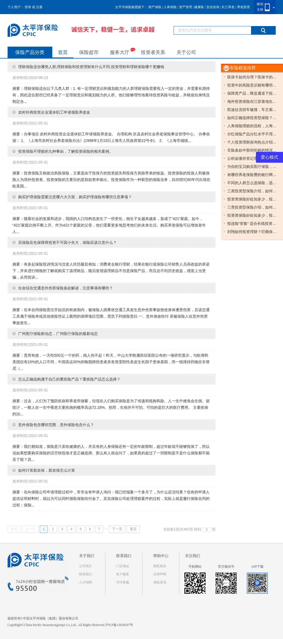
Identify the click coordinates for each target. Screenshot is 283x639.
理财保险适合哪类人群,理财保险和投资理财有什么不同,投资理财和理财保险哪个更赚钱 (91, 67)
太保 (260, 9)
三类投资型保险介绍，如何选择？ (253, 191)
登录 (28, 7)
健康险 (199, 7)
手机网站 (194, 566)
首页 (63, 52)
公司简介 (85, 566)
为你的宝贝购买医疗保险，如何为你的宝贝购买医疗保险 (253, 166)
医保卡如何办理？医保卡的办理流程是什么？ (253, 77)
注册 (39, 7)
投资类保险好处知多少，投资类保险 (253, 199)
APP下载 (257, 566)
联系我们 (85, 574)
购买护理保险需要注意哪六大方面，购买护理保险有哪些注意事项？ (75, 197)
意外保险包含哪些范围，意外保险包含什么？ (56, 425)
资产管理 (185, 7)
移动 (260, 4)
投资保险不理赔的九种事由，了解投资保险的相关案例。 (65, 151)
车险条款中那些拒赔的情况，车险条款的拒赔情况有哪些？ (253, 150)
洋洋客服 (122, 582)
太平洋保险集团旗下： (131, 7)
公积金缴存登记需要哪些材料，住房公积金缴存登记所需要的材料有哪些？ (253, 158)
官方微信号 (226, 566)
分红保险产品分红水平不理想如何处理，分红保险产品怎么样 (253, 134)
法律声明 (159, 574)
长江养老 (228, 7)
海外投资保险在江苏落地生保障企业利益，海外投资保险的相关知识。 (253, 101)
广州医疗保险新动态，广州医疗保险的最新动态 (58, 333)
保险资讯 (159, 582)
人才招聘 (85, 582)
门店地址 (122, 566)
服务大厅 (122, 51)
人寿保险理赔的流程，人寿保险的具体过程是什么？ (253, 126)
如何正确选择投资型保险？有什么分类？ (253, 118)
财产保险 (154, 7)
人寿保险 (170, 7)
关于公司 (186, 52)
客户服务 (122, 574)
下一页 (117, 529)
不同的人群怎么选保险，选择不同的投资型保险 (253, 183)
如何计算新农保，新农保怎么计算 (46, 470)
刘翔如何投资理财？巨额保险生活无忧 (253, 231)
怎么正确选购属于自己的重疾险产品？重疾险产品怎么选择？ (69, 379)
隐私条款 (159, 566)
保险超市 (89, 52)
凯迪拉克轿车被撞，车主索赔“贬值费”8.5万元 (253, 109)
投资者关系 (153, 52)
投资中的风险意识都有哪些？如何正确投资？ (253, 85)
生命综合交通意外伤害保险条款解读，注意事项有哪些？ (65, 288)
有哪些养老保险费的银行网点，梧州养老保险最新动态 (253, 174)
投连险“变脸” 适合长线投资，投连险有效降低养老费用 (253, 223)
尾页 (133, 529)
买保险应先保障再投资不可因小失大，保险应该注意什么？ (67, 242)
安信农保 (212, 7)
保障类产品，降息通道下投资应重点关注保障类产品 (253, 93)
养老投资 (243, 7)
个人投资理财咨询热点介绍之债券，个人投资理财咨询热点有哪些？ (253, 142)
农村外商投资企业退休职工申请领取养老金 (54, 112)
